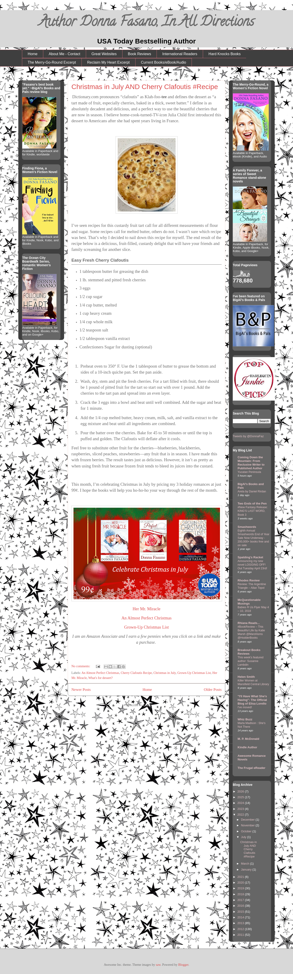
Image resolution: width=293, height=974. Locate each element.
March (245, 863)
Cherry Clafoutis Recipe (136, 673)
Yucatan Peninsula (249, 472)
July (244, 837)
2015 (241, 911)
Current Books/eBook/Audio (163, 62)
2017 (241, 900)
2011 (241, 934)
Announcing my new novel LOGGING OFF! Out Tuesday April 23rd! (252, 564)
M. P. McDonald (248, 739)
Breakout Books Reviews (249, 651)
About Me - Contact (64, 54)
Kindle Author (247, 747)
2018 (241, 894)
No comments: (81, 666)
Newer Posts (81, 689)
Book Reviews (139, 54)
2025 (241, 797)
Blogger (183, 964)
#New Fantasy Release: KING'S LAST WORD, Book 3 (253, 511)
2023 (241, 809)
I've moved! (245, 707)
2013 (241, 923)
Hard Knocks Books (225, 54)
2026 (241, 791)
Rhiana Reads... (249, 623)
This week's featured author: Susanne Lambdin (250, 661)
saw (158, 964)
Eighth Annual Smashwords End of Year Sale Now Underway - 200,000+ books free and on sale (253, 538)
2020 (241, 882)
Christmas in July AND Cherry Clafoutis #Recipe (144, 86)
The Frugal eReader (251, 768)
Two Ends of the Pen (252, 503)
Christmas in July (165, 673)
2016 (241, 905)
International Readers (179, 54)
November (248, 825)
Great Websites (104, 54)
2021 (241, 877)
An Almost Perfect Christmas (146, 618)
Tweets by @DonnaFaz (248, 436)
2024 (241, 803)
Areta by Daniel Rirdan (252, 491)
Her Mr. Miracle (146, 608)
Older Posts (213, 689)
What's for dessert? (100, 678)
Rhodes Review (249, 580)
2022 (241, 814)
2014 (241, 917)
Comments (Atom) (155, 705)
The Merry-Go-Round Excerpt (52, 62)
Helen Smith (246, 676)
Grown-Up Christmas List (146, 627)
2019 (241, 888)
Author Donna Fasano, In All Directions (146, 23)
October (246, 831)
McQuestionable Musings (249, 601)
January (246, 869)
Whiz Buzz (245, 719)
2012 (241, 929)
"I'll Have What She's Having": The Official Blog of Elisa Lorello (252, 700)
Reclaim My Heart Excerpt (108, 62)
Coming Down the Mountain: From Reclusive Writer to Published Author (251, 463)
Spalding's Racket (250, 557)
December (248, 819)
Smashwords (247, 527)
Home (33, 54)
